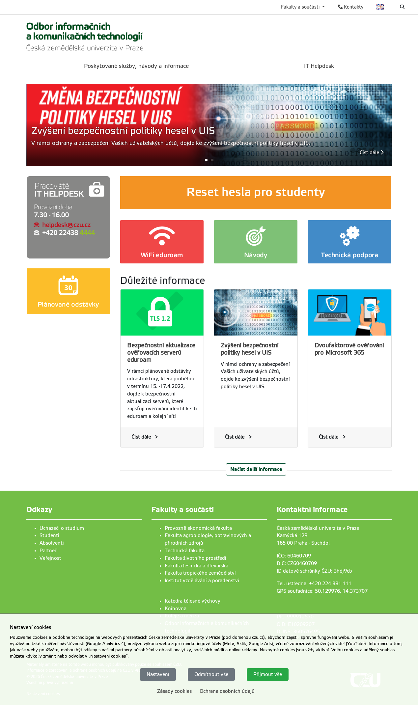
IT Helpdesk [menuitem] (319, 66)
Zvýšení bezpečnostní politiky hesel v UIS (249, 349)
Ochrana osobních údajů (227, 691)
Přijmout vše (267, 674)
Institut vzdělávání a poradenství (202, 580)
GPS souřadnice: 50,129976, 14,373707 (322, 591)
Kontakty (350, 7)
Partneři (49, 550)
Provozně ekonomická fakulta (198, 528)
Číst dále (372, 152)
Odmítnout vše (211, 674)
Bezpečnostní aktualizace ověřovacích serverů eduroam (161, 352)
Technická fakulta (185, 550)
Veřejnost (50, 558)
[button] (209, 160)
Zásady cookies (174, 691)
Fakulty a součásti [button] (301, 7)
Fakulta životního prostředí (195, 558)
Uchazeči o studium (62, 528)
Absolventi (52, 543)
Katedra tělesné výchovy (192, 601)
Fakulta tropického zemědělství (200, 573)
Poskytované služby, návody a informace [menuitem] (136, 66)
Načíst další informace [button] (256, 469)
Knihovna (175, 608)
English (380, 7)
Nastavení (158, 674)
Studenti (49, 535)
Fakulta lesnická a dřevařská (196, 565)
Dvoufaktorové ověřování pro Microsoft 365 (349, 349)
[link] (85, 36)
